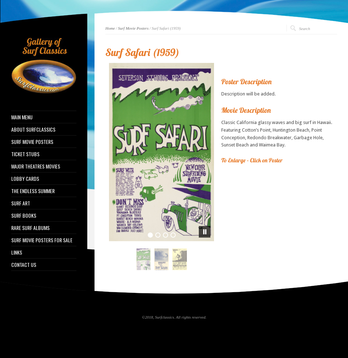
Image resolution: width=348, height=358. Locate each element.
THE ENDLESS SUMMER (33, 190)
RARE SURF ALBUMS (30, 227)
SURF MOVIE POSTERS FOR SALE (41, 240)
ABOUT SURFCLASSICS (33, 129)
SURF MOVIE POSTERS (32, 141)
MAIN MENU (22, 117)
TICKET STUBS (25, 154)
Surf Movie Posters (133, 28)
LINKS (16, 252)
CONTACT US (23, 264)
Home (110, 28)
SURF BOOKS (23, 215)
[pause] (204, 232)
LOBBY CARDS (25, 178)
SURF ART (20, 203)
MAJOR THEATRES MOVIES (35, 166)
